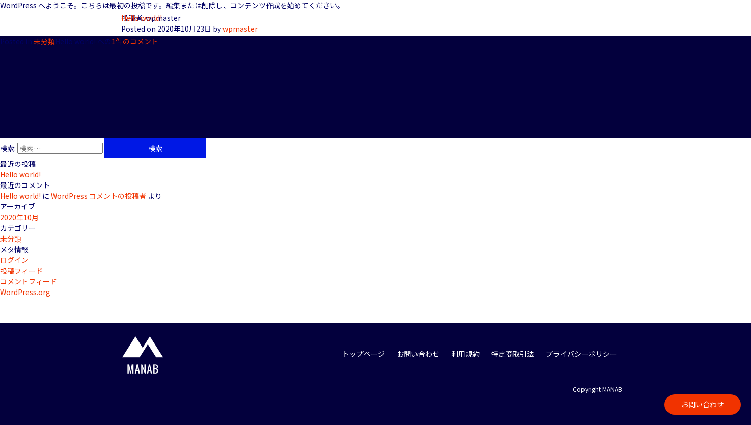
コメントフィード (28, 281)
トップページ (363, 354)
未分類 (44, 41)
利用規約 (465, 354)
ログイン (14, 260)
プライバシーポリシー (581, 354)
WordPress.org (25, 292)
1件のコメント (106, 41)
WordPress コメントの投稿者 (98, 196)
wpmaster (240, 28)
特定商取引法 (512, 354)
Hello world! (141, 18)
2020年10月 (19, 217)
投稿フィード (21, 270)
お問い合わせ (702, 404)
